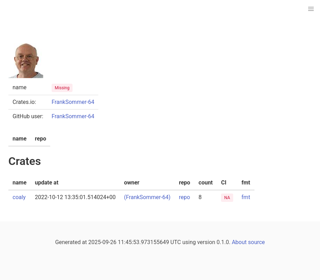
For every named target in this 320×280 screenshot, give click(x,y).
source (256, 242)
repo (184, 197)
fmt (246, 197)
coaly (19, 197)
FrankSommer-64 (73, 102)
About (239, 242)
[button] (311, 9)
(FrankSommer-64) (147, 197)
